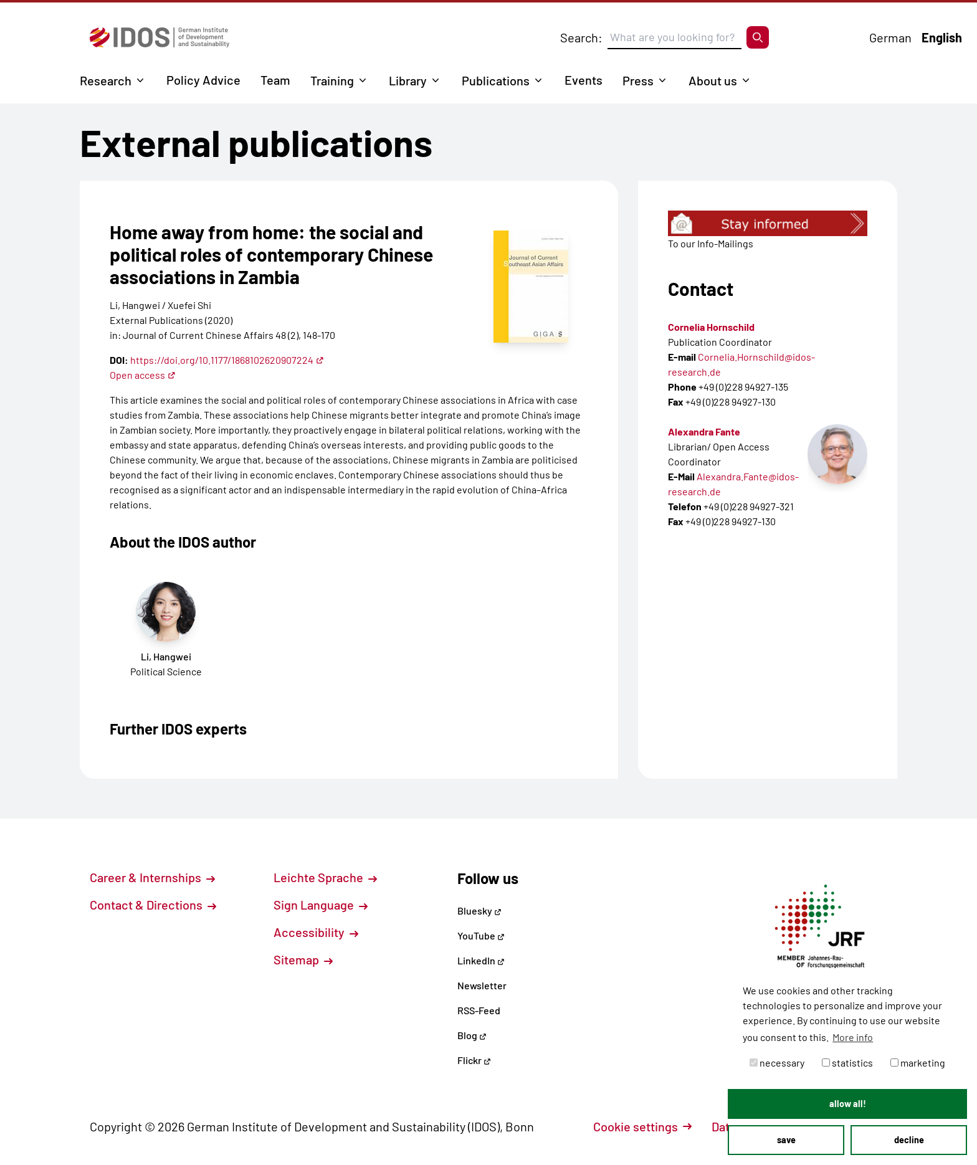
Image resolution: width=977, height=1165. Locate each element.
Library (408, 80)
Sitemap (303, 959)
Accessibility (316, 932)
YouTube (481, 935)
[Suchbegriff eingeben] (674, 37)
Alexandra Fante (704, 431)
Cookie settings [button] (642, 1126)
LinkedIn (481, 960)
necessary (777, 1062)
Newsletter (482, 985)
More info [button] (852, 1037)
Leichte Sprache (325, 877)
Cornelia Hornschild (711, 327)
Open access (143, 375)
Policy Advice (203, 79)
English (942, 37)
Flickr (474, 1060)
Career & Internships (152, 877)
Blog (472, 1035)
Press (638, 80)
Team (275, 79)
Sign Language (321, 904)
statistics (847, 1062)
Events (584, 79)
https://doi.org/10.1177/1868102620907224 (227, 360)
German (890, 37)
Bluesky (479, 910)
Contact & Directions (153, 904)
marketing (917, 1062)
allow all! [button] (847, 1103)
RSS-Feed (478, 1010)
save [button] (786, 1139)
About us (713, 80)
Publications (496, 80)
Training (332, 80)
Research (105, 80)
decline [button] (909, 1139)
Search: (581, 37)
